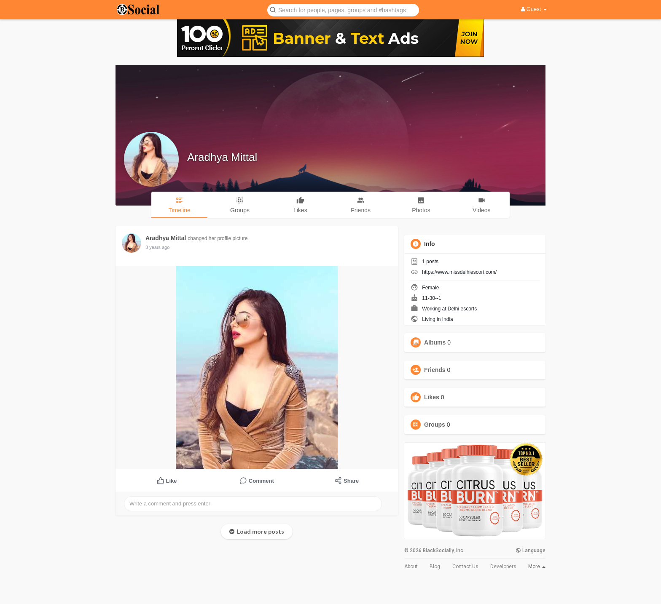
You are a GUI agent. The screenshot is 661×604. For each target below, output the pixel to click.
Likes (431, 397)
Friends (435, 369)
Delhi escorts (462, 309)
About (411, 566)
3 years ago (157, 247)
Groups (434, 424)
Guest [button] (534, 9)
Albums (435, 342)
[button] (343, 9)
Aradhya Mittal (222, 157)
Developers (503, 566)
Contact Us (465, 566)
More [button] (536, 566)
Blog (435, 566)
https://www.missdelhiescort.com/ (459, 272)
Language (530, 550)
